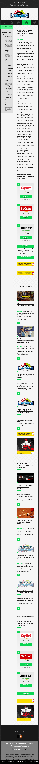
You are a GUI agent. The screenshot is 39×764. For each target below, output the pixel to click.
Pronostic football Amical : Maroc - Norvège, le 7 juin (25, 591)
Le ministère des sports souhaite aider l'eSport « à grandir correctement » (25, 411)
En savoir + (28, 763)
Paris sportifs (26, 246)
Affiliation (23, 733)
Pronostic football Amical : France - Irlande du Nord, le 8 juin (25, 557)
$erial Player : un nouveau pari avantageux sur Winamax (25, 486)
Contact (19, 734)
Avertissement (17, 733)
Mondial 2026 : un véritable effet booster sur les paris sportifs (25, 375)
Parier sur (25, 197)
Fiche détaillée (26, 199)
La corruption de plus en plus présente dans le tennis (24, 522)
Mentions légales (9, 733)
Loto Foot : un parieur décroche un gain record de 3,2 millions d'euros (25, 340)
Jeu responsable (29, 733)
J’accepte (35, 763)
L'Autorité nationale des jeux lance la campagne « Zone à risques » (25, 305)
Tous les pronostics (26, 257)
